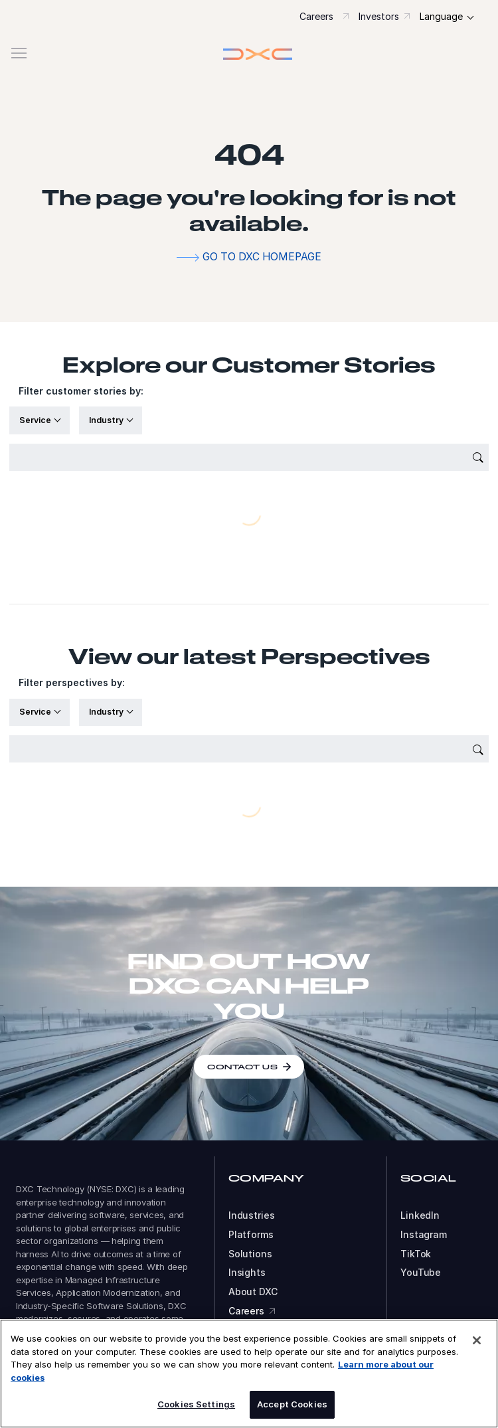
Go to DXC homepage (262, 256)
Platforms (251, 1234)
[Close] (476, 1340)
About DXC (253, 1292)
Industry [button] (107, 420)
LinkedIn (420, 1215)
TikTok (415, 1254)
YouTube (420, 1272)
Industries (251, 1215)
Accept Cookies (292, 1404)
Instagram (423, 1234)
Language (441, 16)
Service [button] (36, 420)
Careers (316, 16)
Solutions (250, 1254)
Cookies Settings (196, 1404)
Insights (247, 1272)
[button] (249, 53)
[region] (249, 1373)
